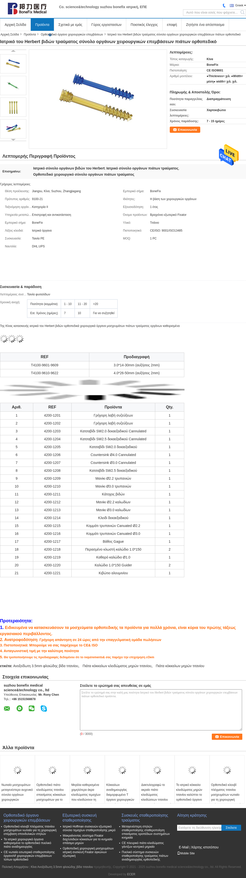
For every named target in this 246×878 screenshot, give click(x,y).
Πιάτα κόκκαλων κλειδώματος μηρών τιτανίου (117, 666)
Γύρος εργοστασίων (107, 25)
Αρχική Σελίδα (15, 25)
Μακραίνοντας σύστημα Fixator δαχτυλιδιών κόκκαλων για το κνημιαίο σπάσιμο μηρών (87, 839)
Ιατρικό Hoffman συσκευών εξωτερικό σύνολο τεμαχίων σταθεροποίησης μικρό (89, 828)
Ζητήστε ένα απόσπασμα (205, 25)
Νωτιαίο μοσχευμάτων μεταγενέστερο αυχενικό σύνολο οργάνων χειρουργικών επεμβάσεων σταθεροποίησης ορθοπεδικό (17, 799)
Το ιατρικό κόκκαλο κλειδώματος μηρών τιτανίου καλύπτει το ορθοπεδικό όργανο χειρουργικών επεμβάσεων (189, 797)
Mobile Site (186, 853)
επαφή (172, 25)
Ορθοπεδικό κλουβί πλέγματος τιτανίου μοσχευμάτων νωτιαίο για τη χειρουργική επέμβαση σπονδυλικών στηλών (227, 797)
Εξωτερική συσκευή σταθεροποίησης (79, 817)
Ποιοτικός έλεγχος (144, 25)
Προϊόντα (42, 25)
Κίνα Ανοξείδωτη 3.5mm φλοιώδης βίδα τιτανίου (62, 867)
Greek (239, 5)
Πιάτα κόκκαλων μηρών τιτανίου (180, 666)
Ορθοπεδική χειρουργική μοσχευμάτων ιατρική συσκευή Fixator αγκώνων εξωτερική (88, 852)
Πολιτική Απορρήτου (15, 867)
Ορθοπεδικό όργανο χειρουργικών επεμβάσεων (72, 34)
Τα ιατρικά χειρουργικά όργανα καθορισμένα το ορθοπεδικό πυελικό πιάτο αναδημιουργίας (27, 843)
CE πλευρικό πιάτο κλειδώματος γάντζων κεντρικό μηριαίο (143, 844)
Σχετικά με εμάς (70, 25)
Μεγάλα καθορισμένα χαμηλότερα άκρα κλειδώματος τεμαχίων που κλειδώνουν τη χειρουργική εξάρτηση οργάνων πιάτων (86, 797)
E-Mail (184, 847)
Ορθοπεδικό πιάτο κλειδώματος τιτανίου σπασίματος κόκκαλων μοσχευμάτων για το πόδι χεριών (51, 794)
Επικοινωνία (187, 130)
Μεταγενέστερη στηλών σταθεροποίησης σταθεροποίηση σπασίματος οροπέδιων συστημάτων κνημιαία (146, 832)
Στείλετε (231, 827)
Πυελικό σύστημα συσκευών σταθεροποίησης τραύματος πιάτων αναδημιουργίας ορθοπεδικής (145, 855)
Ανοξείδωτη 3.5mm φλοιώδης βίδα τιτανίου (45, 666)
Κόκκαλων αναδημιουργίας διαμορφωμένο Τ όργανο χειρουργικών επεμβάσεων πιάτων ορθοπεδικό (120, 797)
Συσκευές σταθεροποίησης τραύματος (145, 817)
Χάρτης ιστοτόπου (204, 847)
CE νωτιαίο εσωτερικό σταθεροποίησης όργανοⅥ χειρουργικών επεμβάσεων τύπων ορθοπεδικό (29, 855)
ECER (131, 874)
